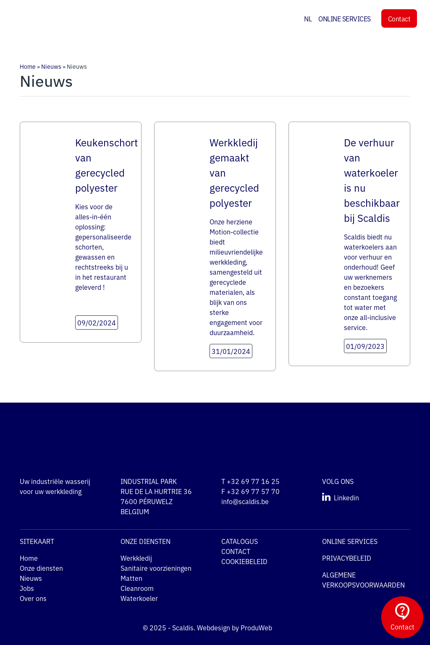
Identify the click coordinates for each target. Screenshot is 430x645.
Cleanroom (137, 588)
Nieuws (51, 66)
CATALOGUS (239, 541)
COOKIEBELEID (244, 561)
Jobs (27, 588)
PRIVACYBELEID (346, 557)
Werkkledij (136, 557)
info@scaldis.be (245, 501)
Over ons (33, 598)
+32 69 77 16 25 (253, 481)
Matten (131, 578)
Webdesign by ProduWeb (242, 627)
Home (28, 66)
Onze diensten (41, 567)
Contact (399, 18)
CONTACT (235, 551)
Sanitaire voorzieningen (156, 567)
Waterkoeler (139, 598)
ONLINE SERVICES (344, 18)
